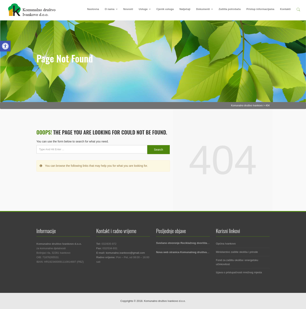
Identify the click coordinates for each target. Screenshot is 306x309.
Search (158, 149)
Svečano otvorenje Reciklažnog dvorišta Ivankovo (187, 243)
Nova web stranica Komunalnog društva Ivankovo (187, 252)
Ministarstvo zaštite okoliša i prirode (237, 251)
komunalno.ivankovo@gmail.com (125, 252)
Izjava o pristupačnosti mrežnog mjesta (239, 272)
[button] (298, 9)
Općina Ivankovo (226, 243)
